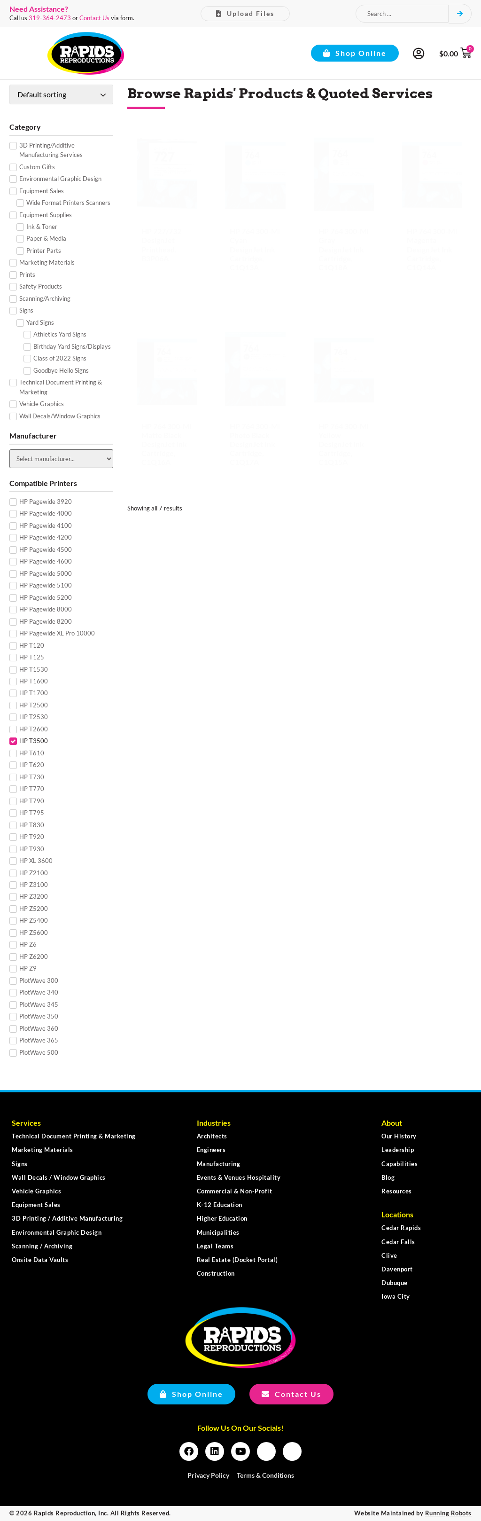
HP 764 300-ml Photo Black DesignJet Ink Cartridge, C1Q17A (255, 444)
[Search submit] (460, 14)
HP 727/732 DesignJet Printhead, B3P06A (161, 245)
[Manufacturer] (61, 458)
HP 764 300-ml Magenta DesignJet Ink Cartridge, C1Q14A (432, 249)
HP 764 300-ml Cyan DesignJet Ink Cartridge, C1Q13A (255, 249)
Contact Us (94, 18)
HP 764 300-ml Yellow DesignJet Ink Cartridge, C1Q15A (343, 444)
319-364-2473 (50, 18)
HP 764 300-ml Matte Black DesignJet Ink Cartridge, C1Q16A (166, 444)
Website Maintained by (413, 1513)
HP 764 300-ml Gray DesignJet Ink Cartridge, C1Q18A (343, 249)
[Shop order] (61, 94)
